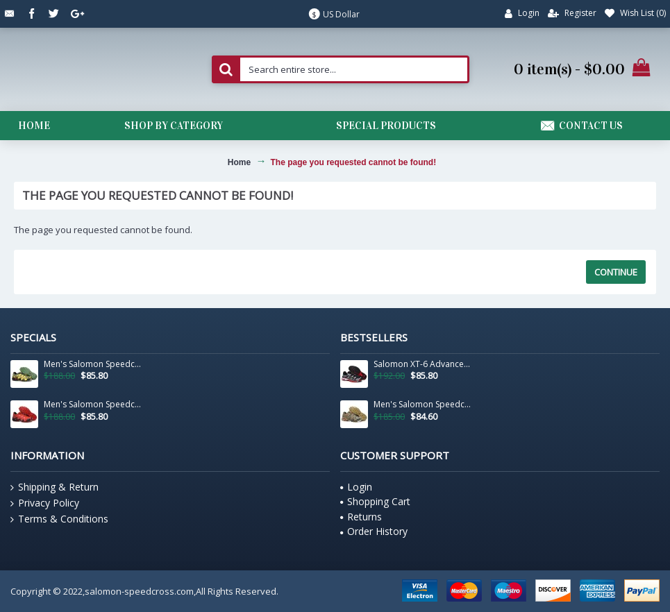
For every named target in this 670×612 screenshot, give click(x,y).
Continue (615, 272)
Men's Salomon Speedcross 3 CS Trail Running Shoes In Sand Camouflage (423, 404)
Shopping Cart (375, 501)
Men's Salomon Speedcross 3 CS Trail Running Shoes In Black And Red (93, 404)
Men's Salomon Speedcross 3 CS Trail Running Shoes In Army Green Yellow (93, 364)
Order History (374, 531)
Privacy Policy (44, 503)
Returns (361, 516)
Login (356, 486)
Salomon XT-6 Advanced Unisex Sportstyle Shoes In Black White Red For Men (423, 364)
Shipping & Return (54, 487)
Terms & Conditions (59, 519)
